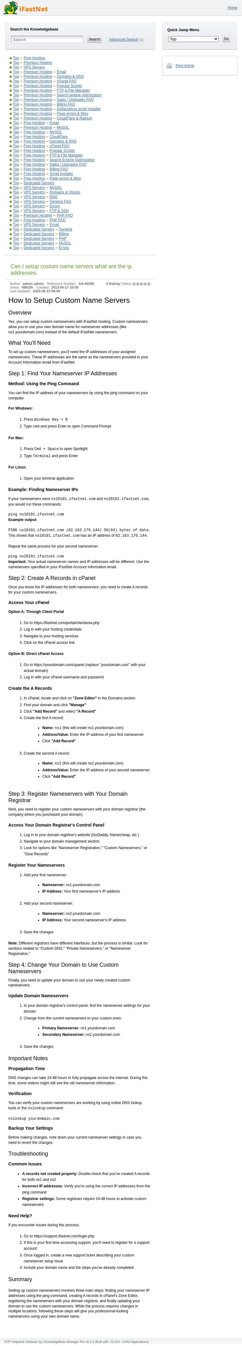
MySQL (63, 127)
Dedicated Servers (39, 183)
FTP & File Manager (73, 90)
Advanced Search (123, 39)
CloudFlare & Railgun (74, 118)
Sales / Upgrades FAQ (75, 100)
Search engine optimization (79, 95)
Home (232, 8)
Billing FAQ (66, 104)
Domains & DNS (70, 76)
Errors (55, 206)
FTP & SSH (59, 211)
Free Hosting (34, 58)
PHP (63, 238)
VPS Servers (34, 67)
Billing (64, 234)
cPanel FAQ (67, 81)
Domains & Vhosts (65, 192)
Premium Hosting (38, 62)
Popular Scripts (69, 86)
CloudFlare (59, 137)
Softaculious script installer (79, 109)
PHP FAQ (65, 215)
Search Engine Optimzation (72, 160)
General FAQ (60, 201)
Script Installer (61, 174)
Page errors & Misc (72, 113)
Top (16, 58)
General (65, 229)
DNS (53, 197)
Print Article (185, 66)
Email (61, 72)
